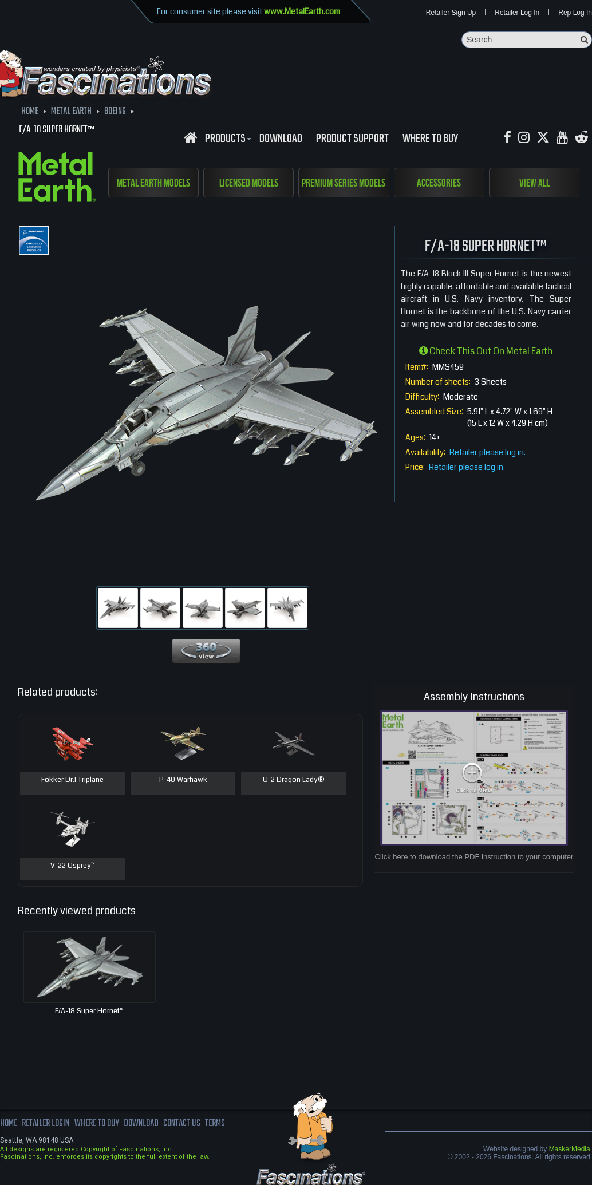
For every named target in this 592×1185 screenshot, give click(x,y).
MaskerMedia (569, 1149)
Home (8, 1123)
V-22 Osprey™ (72, 866)
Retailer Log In (517, 13)
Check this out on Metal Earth (485, 351)
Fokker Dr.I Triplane (72, 780)
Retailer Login (45, 1123)
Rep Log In (575, 13)
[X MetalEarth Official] (543, 138)
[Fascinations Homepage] (190, 138)
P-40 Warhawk (183, 780)
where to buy (96, 1123)
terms (216, 1123)
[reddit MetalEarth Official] (581, 138)
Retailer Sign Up (451, 13)
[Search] (526, 39)
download (280, 139)
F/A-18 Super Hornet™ (89, 1011)
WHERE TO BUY (430, 139)
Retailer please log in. (487, 452)
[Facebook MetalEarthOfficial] (507, 138)
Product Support (352, 139)
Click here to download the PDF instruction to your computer (474, 856)
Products (226, 139)
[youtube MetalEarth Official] (562, 138)
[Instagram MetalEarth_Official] (523, 138)
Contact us (181, 1123)
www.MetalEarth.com (302, 11)
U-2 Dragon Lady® (294, 780)
